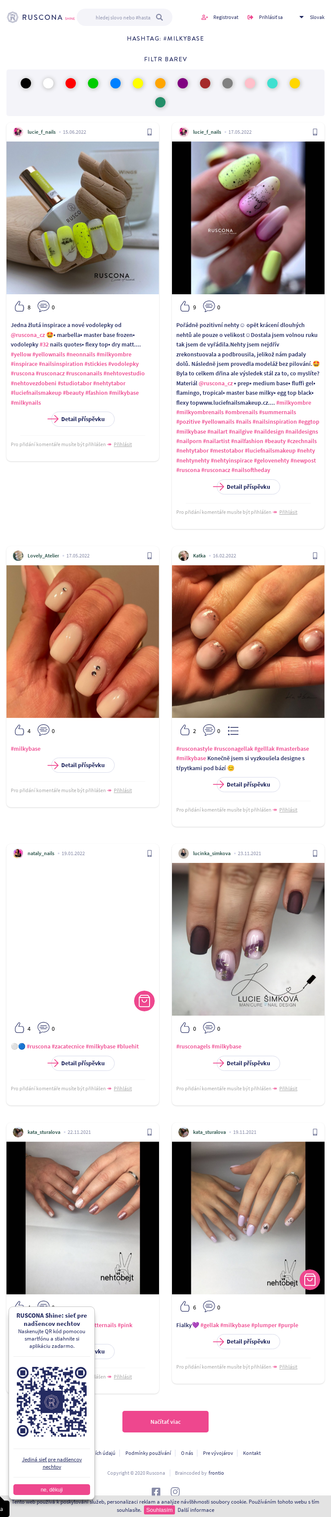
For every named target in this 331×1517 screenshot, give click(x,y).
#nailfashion (247, 441)
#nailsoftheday (250, 470)
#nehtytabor (109, 383)
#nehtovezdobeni (33, 383)
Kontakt (252, 1453)
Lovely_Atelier (43, 555)
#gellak (43, 1325)
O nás (187, 1453)
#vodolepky (123, 364)
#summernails (277, 412)
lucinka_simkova (212, 853)
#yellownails (48, 354)
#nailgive (241, 431)
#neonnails (80, 354)
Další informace (196, 1510)
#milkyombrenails (200, 412)
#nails (243, 421)
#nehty (306, 450)
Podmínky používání (148, 1453)
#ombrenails (241, 412)
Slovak (317, 17)
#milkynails (26, 402)
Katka (199, 555)
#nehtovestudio (124, 373)
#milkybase (124, 393)
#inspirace (24, 364)
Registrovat (225, 17)
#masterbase (292, 748)
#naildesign (269, 431)
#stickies (95, 364)
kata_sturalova (44, 1132)
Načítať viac (165, 1422)
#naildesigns (301, 431)
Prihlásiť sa (271, 17)
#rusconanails (84, 373)
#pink (125, 1325)
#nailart (217, 431)
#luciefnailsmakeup (36, 393)
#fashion (96, 393)
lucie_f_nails (42, 132)
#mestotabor (227, 450)
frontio (216, 1473)
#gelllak (264, 748)
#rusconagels (193, 1046)
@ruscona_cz (28, 335)
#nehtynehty (192, 460)
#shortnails (25, 1334)
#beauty (73, 393)
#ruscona (22, 373)
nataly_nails (41, 853)
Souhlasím (159, 1510)
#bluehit (128, 1046)
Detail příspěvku (78, 419)
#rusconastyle (194, 748)
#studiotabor (75, 383)
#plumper (264, 1325)
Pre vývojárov (218, 1453)
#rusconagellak (233, 748)
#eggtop (308, 421)
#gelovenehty (271, 460)
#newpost (303, 460)
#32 (44, 344)
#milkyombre (114, 354)
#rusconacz (50, 373)
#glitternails (100, 1325)
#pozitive (188, 421)
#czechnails (302, 441)
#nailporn (189, 441)
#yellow (21, 354)
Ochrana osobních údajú (89, 1453)
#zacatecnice (68, 1046)
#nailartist (216, 441)
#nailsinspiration (61, 364)
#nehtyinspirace (232, 460)
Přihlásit (123, 444)
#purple (288, 1325)
